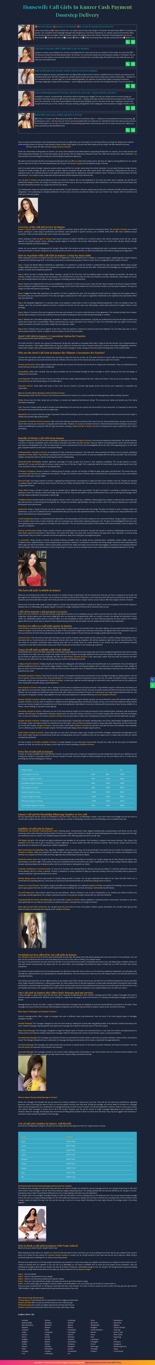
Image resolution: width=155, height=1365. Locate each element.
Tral (23, 1353)
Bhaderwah (95, 1325)
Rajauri (24, 1346)
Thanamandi (118, 1351)
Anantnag (71, 1320)
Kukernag (117, 1337)
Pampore (117, 1342)
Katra (93, 1334)
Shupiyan (94, 1349)
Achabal (25, 1320)
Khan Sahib (118, 1334)
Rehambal (48, 1349)
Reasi (24, 1349)
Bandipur (48, 1323)
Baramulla (117, 1323)
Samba (70, 1349)
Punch (93, 1344)
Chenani (25, 1330)
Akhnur (48, 1320)
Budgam (94, 1327)
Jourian (24, 1334)
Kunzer (47, 1339)
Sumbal (48, 1351)
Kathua (70, 1334)
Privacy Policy (106, 1362)
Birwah (47, 1327)
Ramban (48, 1346)
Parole (24, 1344)
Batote (70, 1325)
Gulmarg (117, 1330)
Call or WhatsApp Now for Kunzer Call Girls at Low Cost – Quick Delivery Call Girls (75, 92)
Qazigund (117, 1344)
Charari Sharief (119, 1327)
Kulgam (25, 1339)
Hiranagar (71, 1332)
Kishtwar (71, 1337)
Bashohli (48, 1325)
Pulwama (71, 1344)
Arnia (93, 1320)
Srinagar (25, 1351)
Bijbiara (117, 1325)
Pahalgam (94, 1342)
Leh (115, 1339)
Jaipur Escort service (92, 1362)
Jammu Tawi (118, 1332)
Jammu (93, 1332)
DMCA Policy (116, 1362)
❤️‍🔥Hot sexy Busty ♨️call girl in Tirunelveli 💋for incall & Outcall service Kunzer (74, 26)
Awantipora (118, 1320)
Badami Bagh (27, 1323)
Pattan (47, 1344)
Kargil (47, 1334)
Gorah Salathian (97, 1330)
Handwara (49, 1332)
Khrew (47, 1337)
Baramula (94, 1323)
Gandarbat (72, 1330)
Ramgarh (71, 1346)
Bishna (70, 1327)
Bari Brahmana (27, 1325)
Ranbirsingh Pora (120, 1346)
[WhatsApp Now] (133, 42)
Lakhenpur (95, 1339)
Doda (47, 1330)
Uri (69, 1353)
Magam (25, 1342)
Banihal (71, 1323)
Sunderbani (72, 1351)
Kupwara (71, 1339)
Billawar (25, 1327)
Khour (24, 1337)
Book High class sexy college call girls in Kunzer (58, 114)
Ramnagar (94, 1346)
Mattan (47, 1342)
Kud (92, 1337)
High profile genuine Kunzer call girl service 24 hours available (66, 70)
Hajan (24, 1332)
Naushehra (72, 1342)
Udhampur (49, 1353)
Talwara (94, 1351)
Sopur (116, 1349)
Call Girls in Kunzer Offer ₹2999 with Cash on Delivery (62, 48)
